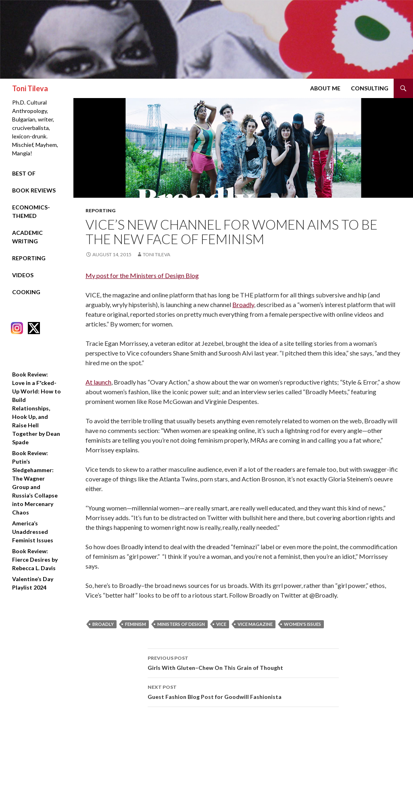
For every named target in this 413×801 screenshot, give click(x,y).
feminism (135, 624)
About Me (325, 88)
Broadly (243, 304)
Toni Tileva (30, 88)
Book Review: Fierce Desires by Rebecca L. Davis (35, 559)
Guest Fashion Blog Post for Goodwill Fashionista (243, 691)
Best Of (23, 173)
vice (221, 624)
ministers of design (181, 624)
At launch (98, 382)
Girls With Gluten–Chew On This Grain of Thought (243, 662)
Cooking (26, 292)
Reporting (100, 210)
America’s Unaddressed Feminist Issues (32, 532)
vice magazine (255, 624)
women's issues (302, 624)
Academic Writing (27, 237)
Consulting (369, 88)
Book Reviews (34, 190)
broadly (103, 624)
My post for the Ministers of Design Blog (142, 275)
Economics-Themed (31, 211)
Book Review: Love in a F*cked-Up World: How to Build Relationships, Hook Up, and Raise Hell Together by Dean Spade (36, 408)
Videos (22, 275)
